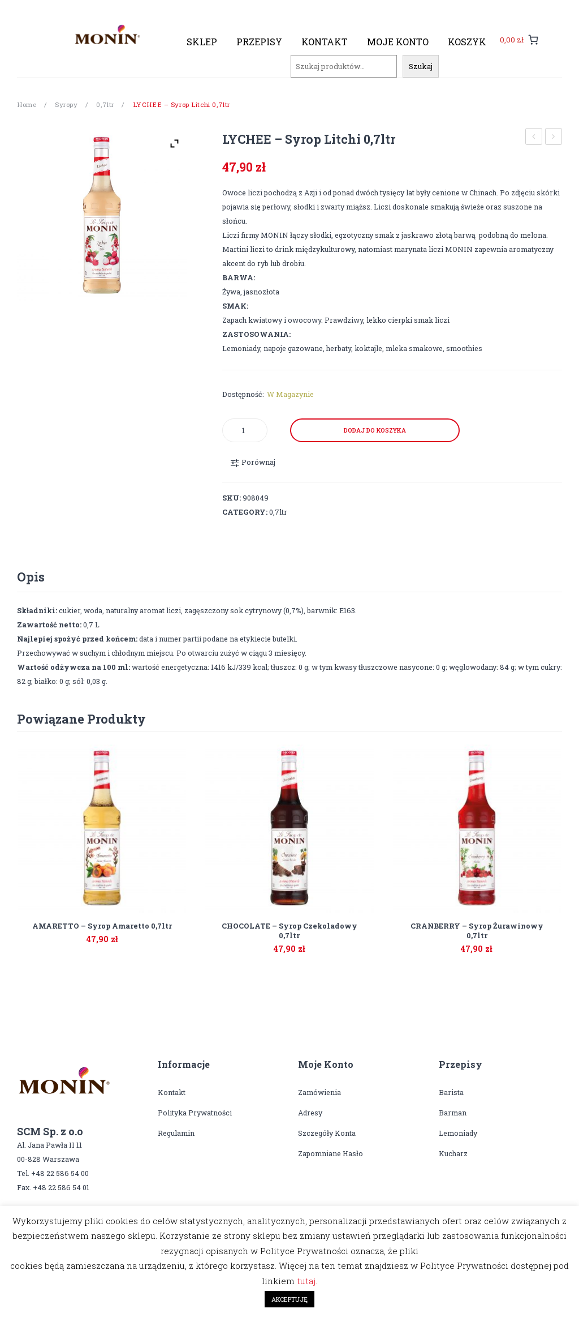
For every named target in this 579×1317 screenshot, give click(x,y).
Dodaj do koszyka (375, 430)
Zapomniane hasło (330, 1153)
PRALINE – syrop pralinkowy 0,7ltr (534, 138)
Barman (452, 1112)
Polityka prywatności (195, 1112)
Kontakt (171, 1092)
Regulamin (176, 1133)
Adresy (310, 1112)
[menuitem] (201, 41)
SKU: (231, 497)
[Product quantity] (244, 430)
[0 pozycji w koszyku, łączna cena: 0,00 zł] (519, 39)
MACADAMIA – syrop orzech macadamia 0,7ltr (554, 138)
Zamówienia (319, 1092)
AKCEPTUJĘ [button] (289, 1299)
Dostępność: (243, 394)
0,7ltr (105, 104)
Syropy (66, 104)
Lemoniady (458, 1133)
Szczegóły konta (327, 1133)
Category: (244, 511)
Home (26, 104)
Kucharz (453, 1153)
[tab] (31, 577)
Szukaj (421, 66)
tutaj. (307, 1280)
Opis (31, 576)
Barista (451, 1092)
